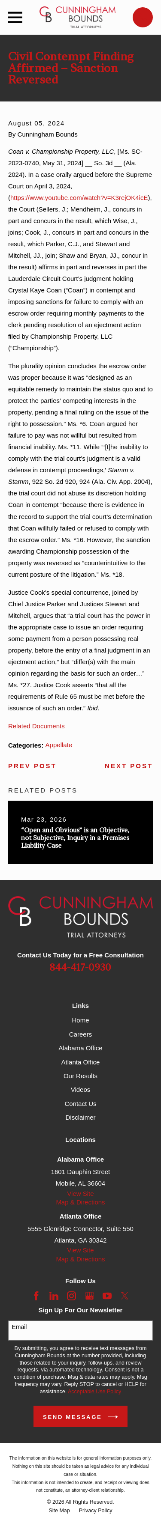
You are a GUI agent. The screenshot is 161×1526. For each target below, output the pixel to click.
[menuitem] (59, 1510)
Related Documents (36, 726)
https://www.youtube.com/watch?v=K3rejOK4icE (79, 197)
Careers (80, 1034)
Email (19, 1326)
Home (80, 1020)
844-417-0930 (80, 968)
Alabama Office (80, 1048)
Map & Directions (80, 1202)
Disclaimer (80, 1117)
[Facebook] (36, 1295)
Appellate (59, 744)
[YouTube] (107, 1295)
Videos (81, 1089)
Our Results (80, 1075)
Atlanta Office (80, 1062)
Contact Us (80, 1103)
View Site (80, 1193)
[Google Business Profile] (89, 1295)
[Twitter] (124, 1295)
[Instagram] (71, 1295)
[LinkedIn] (53, 1295)
